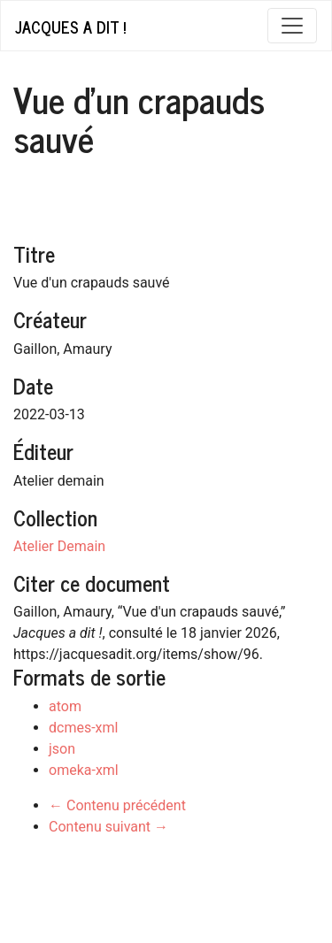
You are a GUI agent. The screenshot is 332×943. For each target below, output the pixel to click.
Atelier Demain (59, 546)
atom (65, 706)
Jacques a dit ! (70, 26)
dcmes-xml (83, 727)
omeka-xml (84, 770)
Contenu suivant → (108, 826)
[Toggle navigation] (292, 25)
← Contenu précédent (117, 805)
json (62, 748)
